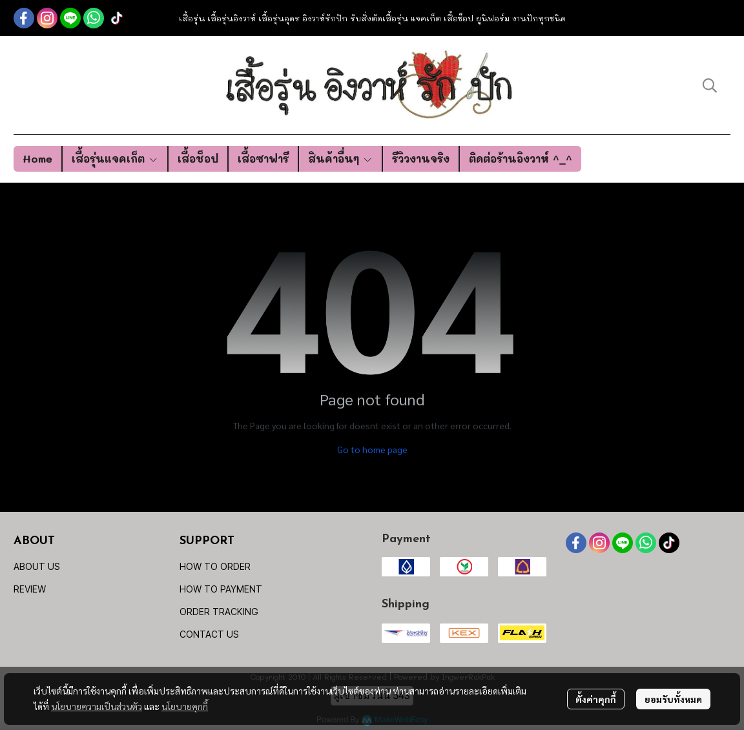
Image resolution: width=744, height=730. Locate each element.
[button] (710, 85)
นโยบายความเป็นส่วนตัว (96, 706)
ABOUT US (37, 566)
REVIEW (30, 588)
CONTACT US (209, 634)
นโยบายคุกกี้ (184, 706)
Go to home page (372, 449)
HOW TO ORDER (215, 566)
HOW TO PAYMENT (221, 588)
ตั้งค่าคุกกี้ (595, 699)
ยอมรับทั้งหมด (673, 699)
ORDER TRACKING (219, 611)
